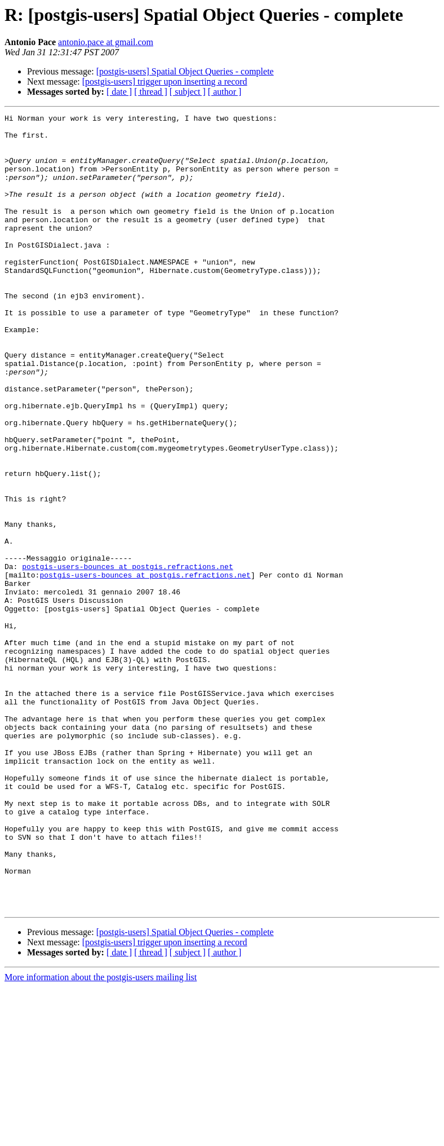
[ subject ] (188, 91)
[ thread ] (150, 91)
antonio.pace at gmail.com (105, 42)
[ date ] (119, 91)
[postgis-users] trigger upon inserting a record (164, 81)
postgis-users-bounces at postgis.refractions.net (127, 658)
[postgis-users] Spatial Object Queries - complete (185, 71)
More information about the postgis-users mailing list (101, 1136)
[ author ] (225, 91)
